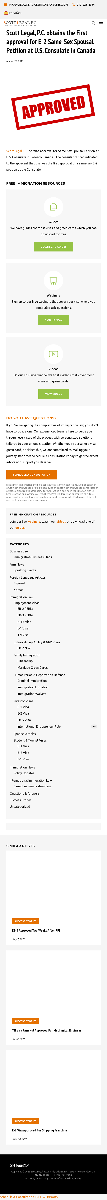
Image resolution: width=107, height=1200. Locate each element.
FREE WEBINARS (46, 1197)
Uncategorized (20, 806)
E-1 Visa (23, 707)
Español (19, 583)
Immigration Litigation (33, 687)
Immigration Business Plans (33, 557)
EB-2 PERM (25, 608)
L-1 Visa (23, 628)
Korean (19, 590)
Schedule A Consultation (17, 1197)
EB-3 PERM (25, 615)
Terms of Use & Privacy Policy (65, 1178)
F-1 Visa (23, 759)
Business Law (19, 551)
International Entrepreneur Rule (57, 727)
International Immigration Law (31, 780)
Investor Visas (23, 701)
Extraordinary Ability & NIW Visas (37, 642)
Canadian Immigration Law (32, 786)
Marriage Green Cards (32, 667)
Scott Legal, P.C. (17, 151)
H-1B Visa (24, 621)
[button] (101, 24)
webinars (33, 521)
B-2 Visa (23, 752)
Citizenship (25, 661)
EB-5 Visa (24, 720)
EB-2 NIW (23, 648)
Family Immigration (27, 655)
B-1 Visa (23, 746)
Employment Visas (27, 603)
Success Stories (20, 800)
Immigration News (22, 767)
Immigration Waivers (31, 694)
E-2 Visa (23, 713)
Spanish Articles (25, 734)
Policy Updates (24, 773)
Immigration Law (21, 597)
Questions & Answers (25, 793)
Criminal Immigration (32, 680)
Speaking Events (25, 570)
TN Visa (23, 635)
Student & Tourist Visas (30, 740)
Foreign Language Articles (28, 577)
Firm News (17, 564)
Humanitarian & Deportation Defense (39, 675)
